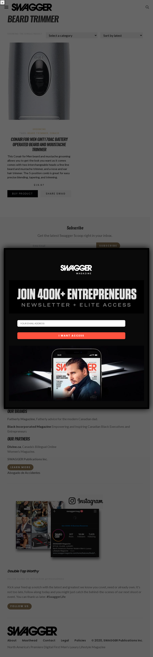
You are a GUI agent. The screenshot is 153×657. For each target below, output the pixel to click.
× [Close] (2, 2)
